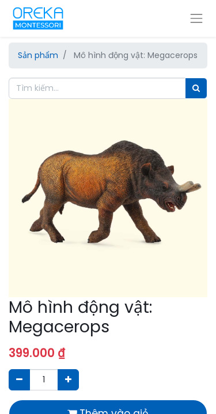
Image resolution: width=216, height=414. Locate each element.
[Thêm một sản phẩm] (68, 379)
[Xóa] (19, 379)
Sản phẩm (38, 55)
